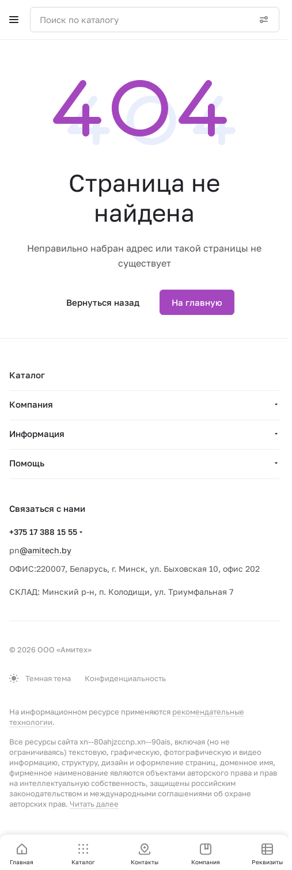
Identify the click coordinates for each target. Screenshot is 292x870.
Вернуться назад (102, 302)
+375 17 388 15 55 (43, 532)
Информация (37, 433)
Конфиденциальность (125, 678)
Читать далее (94, 803)
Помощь (26, 463)
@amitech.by (45, 550)
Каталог (27, 375)
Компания (31, 404)
